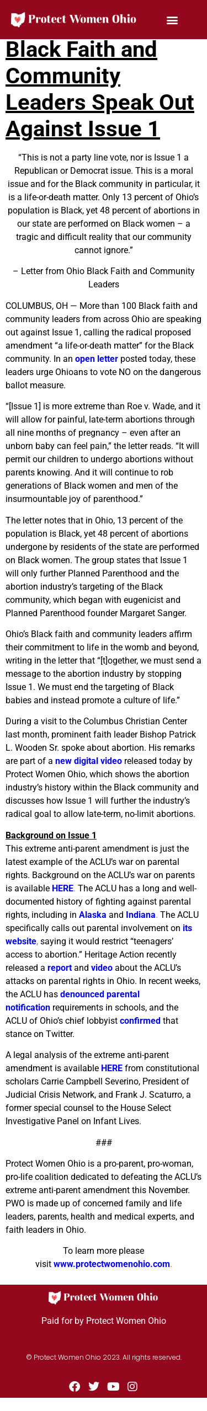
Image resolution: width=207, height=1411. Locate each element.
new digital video (88, 761)
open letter (96, 359)
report (59, 968)
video (102, 968)
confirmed (140, 1021)
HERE (62, 888)
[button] (172, 19)
